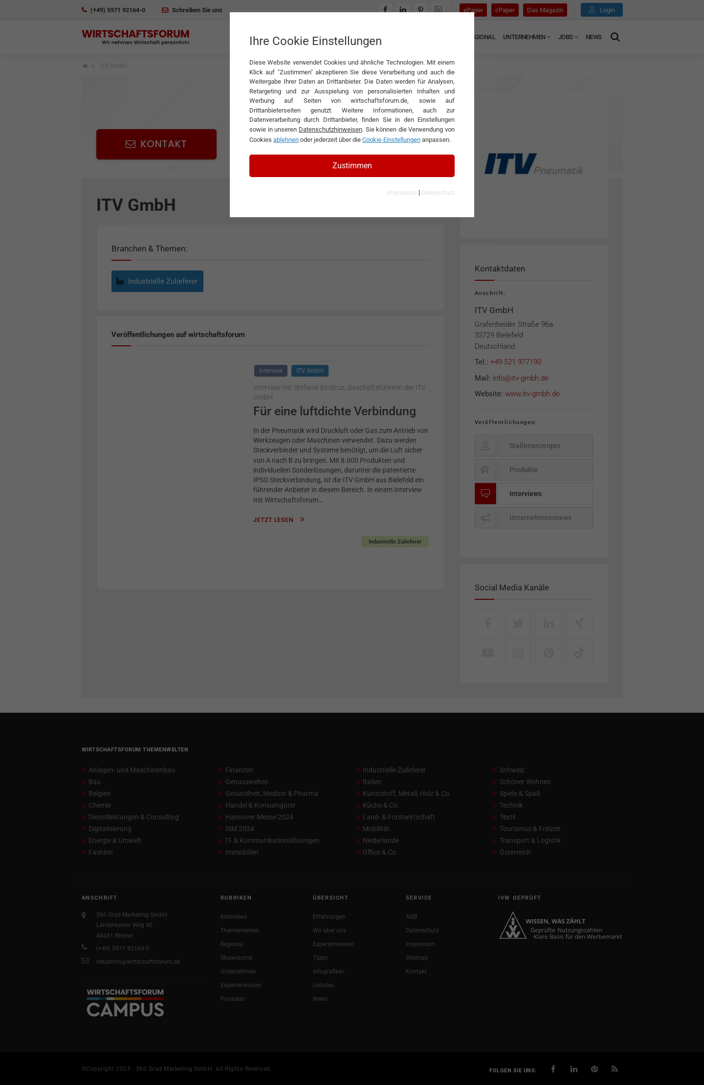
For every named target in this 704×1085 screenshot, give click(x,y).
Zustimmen (352, 165)
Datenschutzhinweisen (330, 129)
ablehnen (286, 139)
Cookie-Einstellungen (391, 139)
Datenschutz (438, 192)
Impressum (402, 192)
